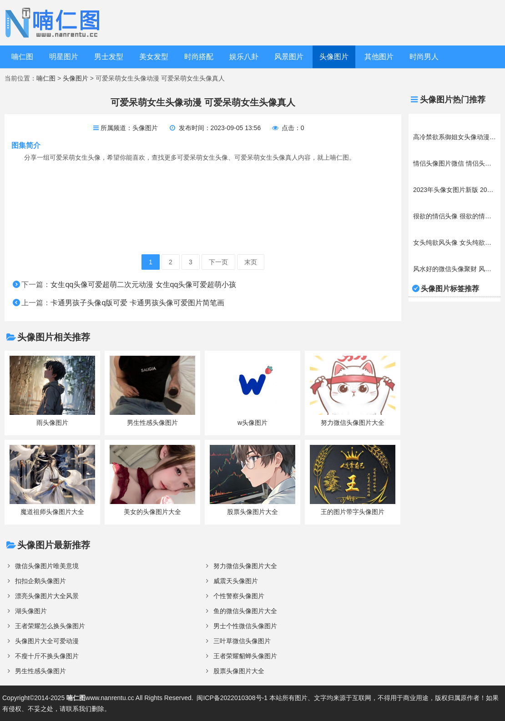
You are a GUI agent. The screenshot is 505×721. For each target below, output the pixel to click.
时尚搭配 (198, 57)
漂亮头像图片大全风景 (47, 596)
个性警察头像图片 (238, 596)
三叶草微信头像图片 (242, 641)
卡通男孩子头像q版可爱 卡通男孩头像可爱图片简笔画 (137, 303)
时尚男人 (424, 57)
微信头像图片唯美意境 (47, 566)
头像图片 (333, 57)
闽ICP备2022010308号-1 (232, 697)
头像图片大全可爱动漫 (47, 641)
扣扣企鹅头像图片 (40, 581)
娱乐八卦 (243, 57)
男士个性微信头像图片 (245, 626)
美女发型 (153, 57)
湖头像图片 (31, 611)
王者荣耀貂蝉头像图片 (245, 656)
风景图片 (288, 57)
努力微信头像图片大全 (245, 566)
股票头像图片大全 (238, 671)
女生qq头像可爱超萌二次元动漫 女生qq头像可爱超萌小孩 (143, 284)
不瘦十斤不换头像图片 (47, 656)
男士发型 (108, 57)
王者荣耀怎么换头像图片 (50, 626)
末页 (250, 262)
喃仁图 (22, 57)
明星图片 (63, 57)
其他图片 (379, 57)
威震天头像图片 (235, 581)
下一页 (218, 262)
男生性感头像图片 (40, 671)
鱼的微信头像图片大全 (245, 611)
